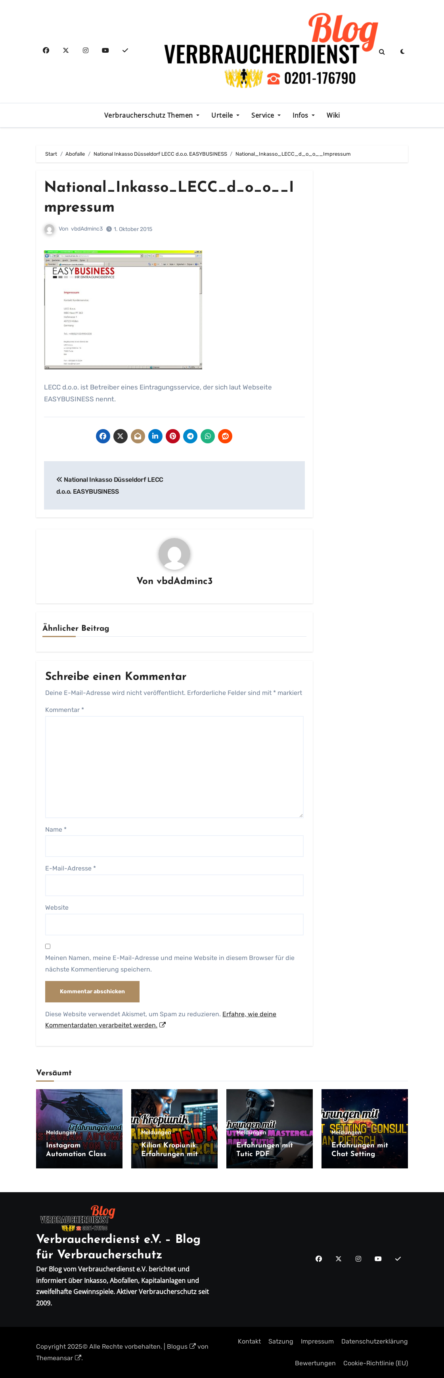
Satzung (280, 1341)
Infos (301, 115)
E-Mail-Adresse (70, 868)
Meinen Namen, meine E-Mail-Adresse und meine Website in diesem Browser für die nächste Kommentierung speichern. (170, 963)
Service (263, 115)
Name (56, 829)
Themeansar (58, 1357)
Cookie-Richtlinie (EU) (375, 1363)
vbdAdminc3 (87, 228)
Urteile (223, 115)
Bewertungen (315, 1363)
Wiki (333, 115)
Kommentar (64, 710)
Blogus (181, 1346)
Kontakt (249, 1341)
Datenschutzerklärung (374, 1341)
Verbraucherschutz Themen (149, 115)
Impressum (317, 1341)
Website (57, 907)
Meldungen (61, 1133)
